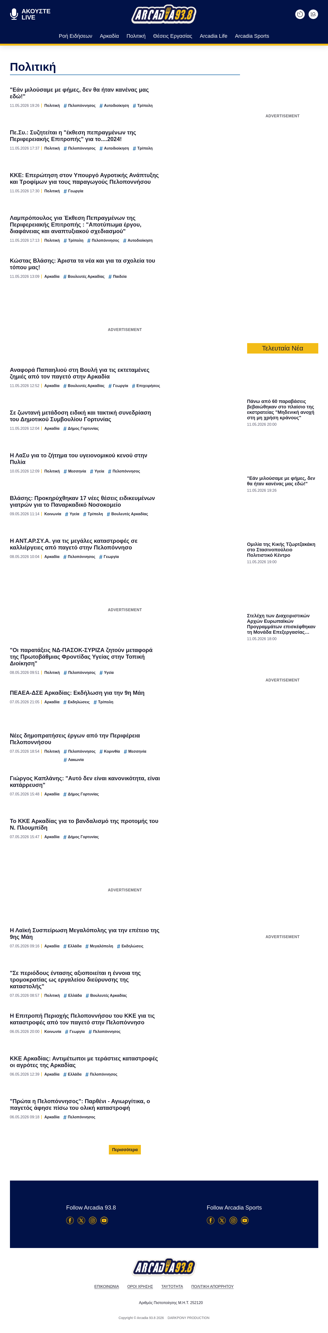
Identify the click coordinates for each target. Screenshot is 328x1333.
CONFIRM (130, 730)
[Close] (246, 586)
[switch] (223, 661)
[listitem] (164, 650)
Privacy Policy (190, 747)
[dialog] (164, 666)
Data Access (163, 747)
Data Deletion (137, 747)
